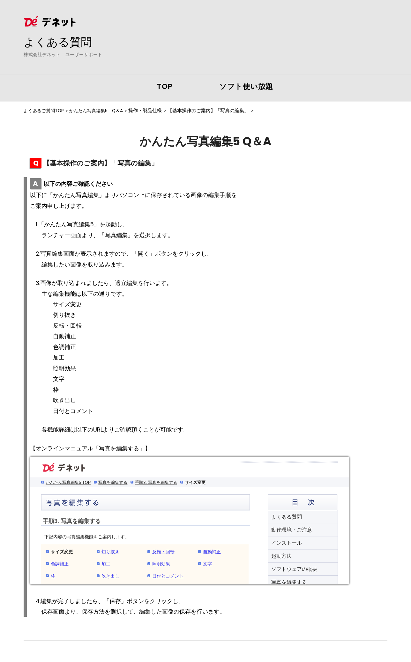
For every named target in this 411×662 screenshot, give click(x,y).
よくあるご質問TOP (45, 110)
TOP (165, 86)
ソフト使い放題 (246, 86)
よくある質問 (59, 41)
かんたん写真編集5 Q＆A (101, 110)
